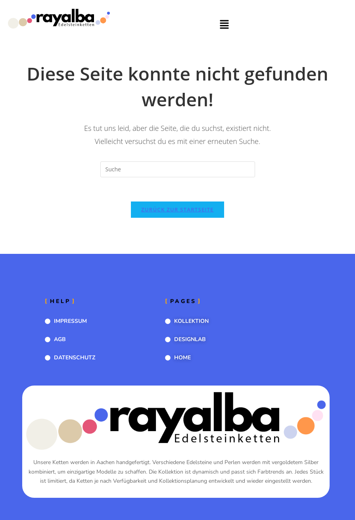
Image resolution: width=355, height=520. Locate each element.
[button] (224, 24)
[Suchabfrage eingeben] (177, 169)
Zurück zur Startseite (177, 209)
